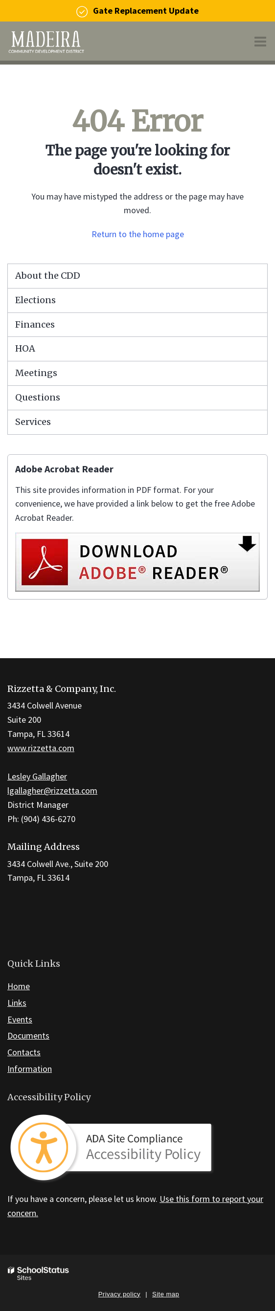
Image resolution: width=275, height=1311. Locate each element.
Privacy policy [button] (119, 1294)
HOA (25, 348)
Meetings (36, 372)
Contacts (24, 1052)
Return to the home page (138, 234)
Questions (37, 397)
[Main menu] (260, 41)
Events (19, 1019)
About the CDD (47, 275)
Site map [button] (165, 1294)
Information (29, 1068)
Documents (28, 1035)
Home (18, 986)
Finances (35, 324)
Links (16, 1002)
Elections (35, 300)
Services (33, 421)
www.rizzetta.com (40, 748)
